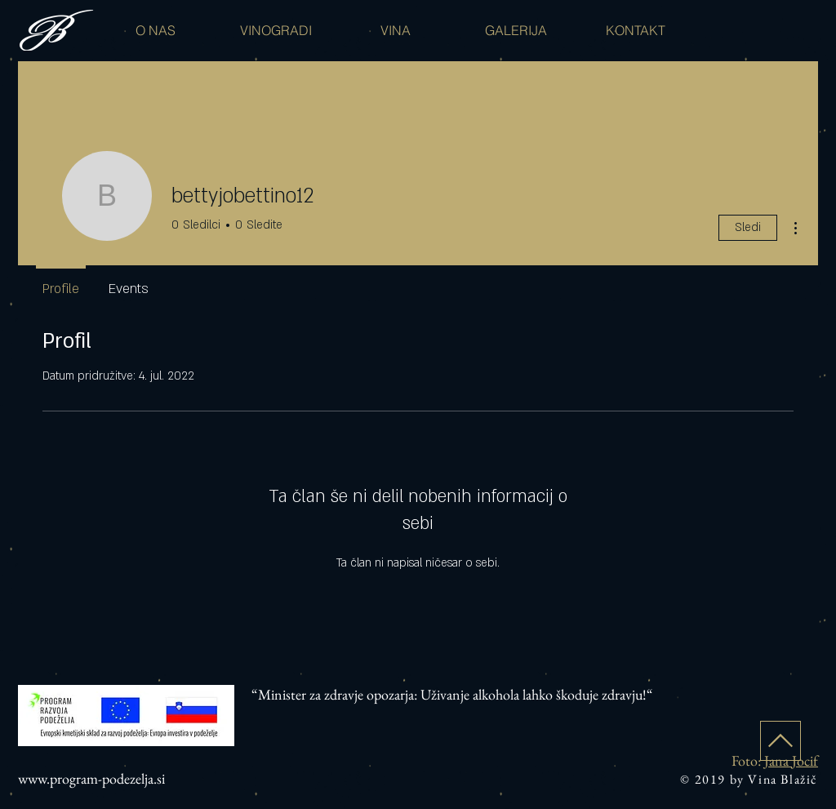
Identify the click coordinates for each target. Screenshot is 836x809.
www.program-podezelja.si (91, 778)
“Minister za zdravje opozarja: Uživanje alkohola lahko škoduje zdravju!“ (452, 694)
